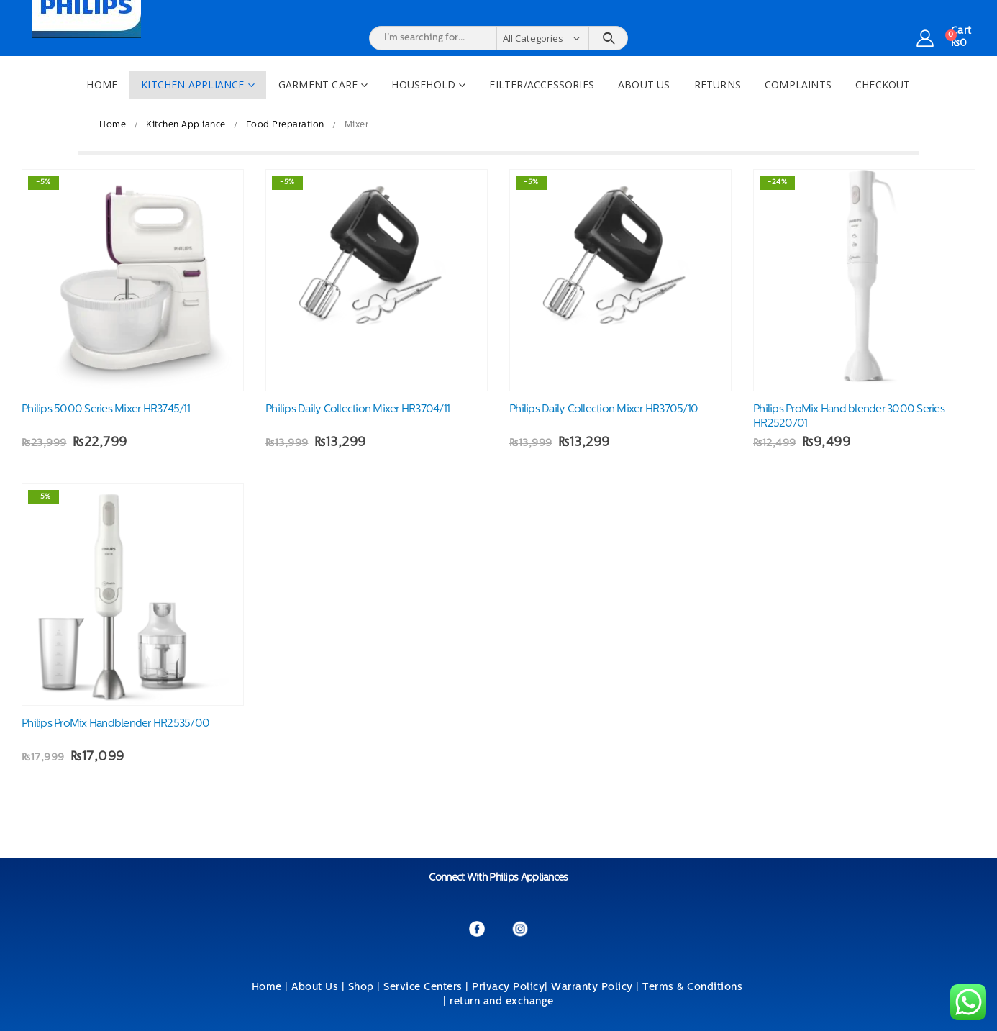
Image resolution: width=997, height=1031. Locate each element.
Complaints (798, 84)
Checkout (883, 84)
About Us (644, 84)
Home (101, 84)
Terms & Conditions (694, 987)
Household (423, 84)
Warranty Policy (592, 987)
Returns (717, 84)
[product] (132, 280)
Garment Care (318, 84)
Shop (361, 987)
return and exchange (502, 1001)
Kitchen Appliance (192, 84)
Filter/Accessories (541, 84)
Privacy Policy (508, 987)
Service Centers (423, 987)
